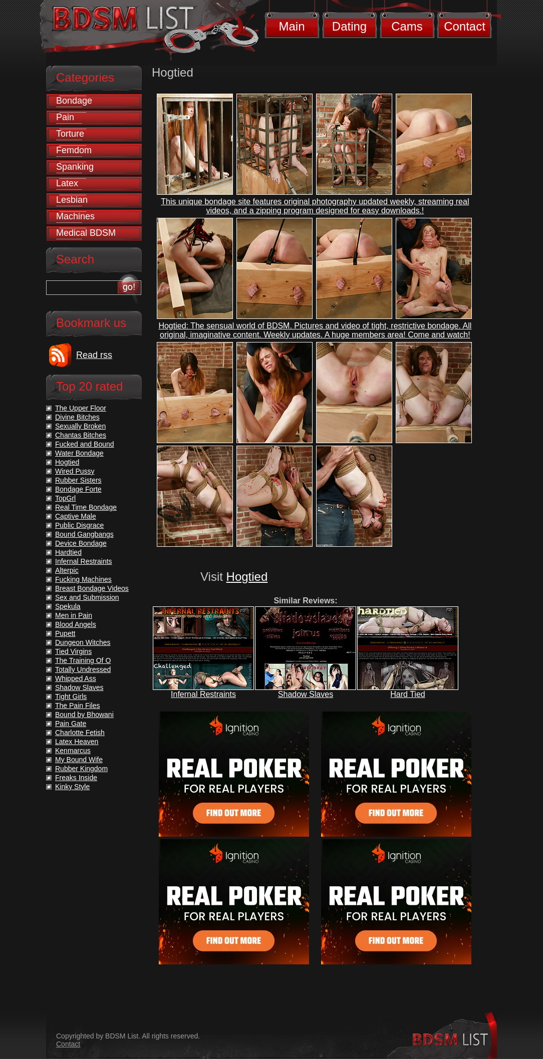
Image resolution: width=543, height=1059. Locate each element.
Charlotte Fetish (80, 733)
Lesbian (72, 200)
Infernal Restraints (203, 694)
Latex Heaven (76, 742)
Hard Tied (407, 694)
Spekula (68, 606)
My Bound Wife (79, 760)
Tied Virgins (73, 651)
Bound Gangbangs (84, 534)
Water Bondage (79, 453)
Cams (407, 26)
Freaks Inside (76, 778)
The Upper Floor (80, 408)
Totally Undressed (83, 669)
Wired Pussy (75, 471)
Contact (464, 26)
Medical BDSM (86, 233)
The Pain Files (77, 705)
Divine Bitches (77, 417)
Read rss (94, 355)
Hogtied (247, 576)
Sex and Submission (87, 597)
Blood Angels (75, 624)
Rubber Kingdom (81, 769)
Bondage (74, 101)
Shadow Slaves (305, 694)
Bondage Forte (78, 489)
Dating (349, 26)
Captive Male (75, 516)
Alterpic (67, 570)
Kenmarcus (73, 751)
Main (292, 26)
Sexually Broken (80, 426)
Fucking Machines (83, 579)
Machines (75, 216)
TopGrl (65, 498)
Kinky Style (72, 787)
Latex (67, 183)
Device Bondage (81, 543)
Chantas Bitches (80, 435)
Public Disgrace (79, 525)
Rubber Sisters (78, 480)
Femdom (74, 150)
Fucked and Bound (84, 444)
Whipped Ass (75, 678)
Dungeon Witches (83, 642)
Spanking (75, 167)
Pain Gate (70, 724)
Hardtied (68, 552)
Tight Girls (71, 696)
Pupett (65, 633)
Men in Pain (73, 615)
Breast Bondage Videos (92, 588)
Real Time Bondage (86, 507)
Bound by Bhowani (84, 715)
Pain (65, 117)
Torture (70, 134)
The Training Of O (83, 660)
